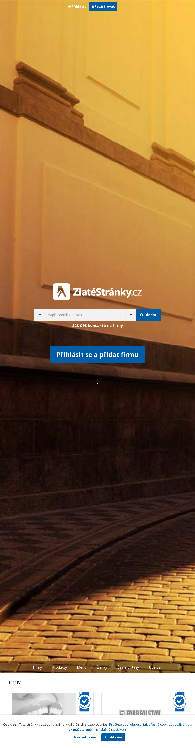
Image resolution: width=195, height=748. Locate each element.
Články (101, 667)
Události (155, 667)
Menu (81, 667)
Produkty (59, 667)
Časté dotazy (128, 667)
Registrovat (103, 6)
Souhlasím (113, 737)
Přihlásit (77, 6)
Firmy (37, 667)
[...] (85, 315)
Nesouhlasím (85, 737)
